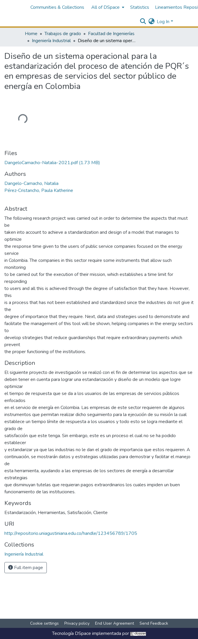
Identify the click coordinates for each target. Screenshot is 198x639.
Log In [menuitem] (163, 21)
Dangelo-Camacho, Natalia (31, 183)
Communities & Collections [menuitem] (57, 7)
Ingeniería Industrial (51, 40)
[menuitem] (107, 7)
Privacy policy (76, 623)
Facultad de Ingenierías (111, 33)
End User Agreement (114, 623)
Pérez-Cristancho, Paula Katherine (38, 190)
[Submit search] (143, 21)
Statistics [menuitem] (139, 7)
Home (31, 33)
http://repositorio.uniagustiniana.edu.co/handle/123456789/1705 (70, 533)
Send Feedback (154, 623)
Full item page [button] (25, 567)
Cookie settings (44, 623)
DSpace (83, 633)
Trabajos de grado (62, 33)
